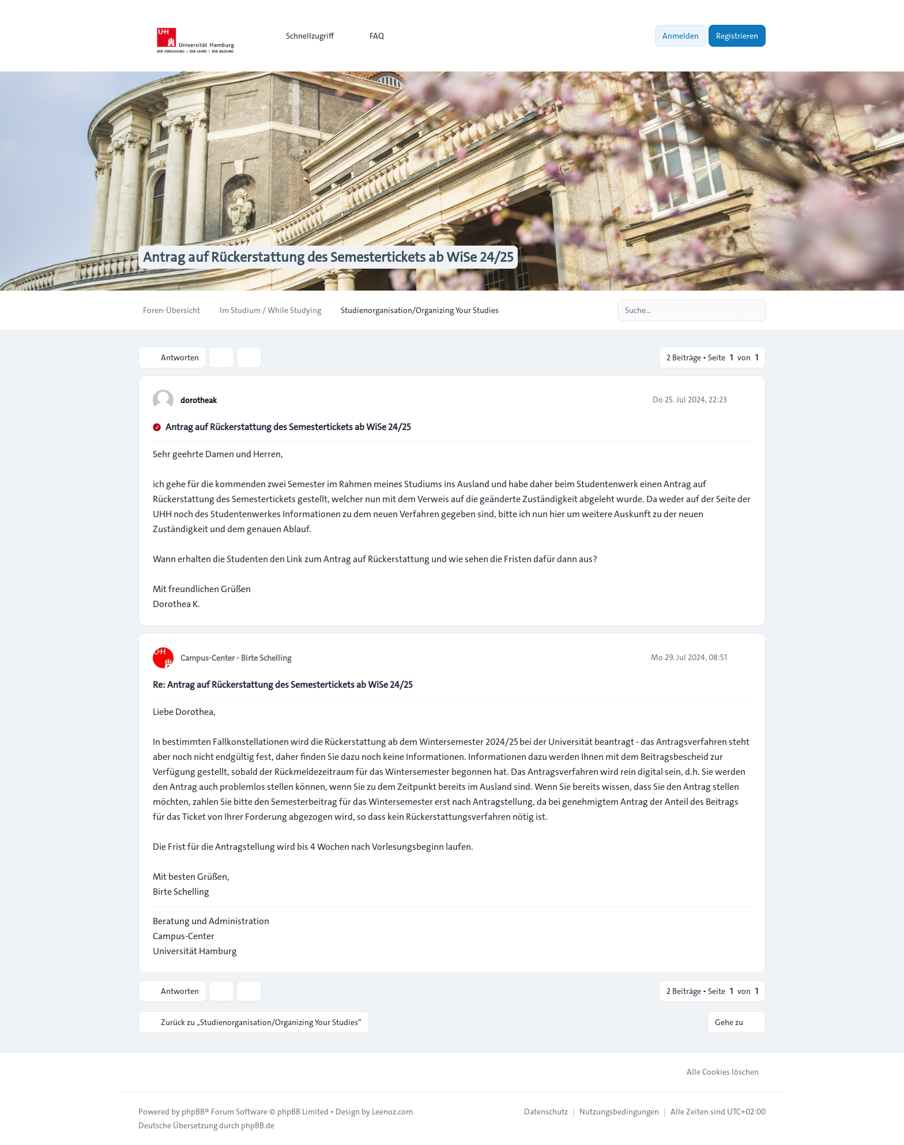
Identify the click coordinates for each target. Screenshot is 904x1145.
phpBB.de (257, 1125)
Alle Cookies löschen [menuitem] (715, 1072)
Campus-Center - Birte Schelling (235, 658)
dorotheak (198, 400)
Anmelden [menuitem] (680, 36)
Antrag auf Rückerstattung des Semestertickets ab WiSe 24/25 (287, 427)
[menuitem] (304, 35)
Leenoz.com (392, 1111)
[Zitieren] (741, 399)
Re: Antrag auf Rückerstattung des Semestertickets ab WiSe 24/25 (282, 684)
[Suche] (733, 310)
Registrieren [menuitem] (737, 36)
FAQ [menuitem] (369, 36)
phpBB (193, 1111)
